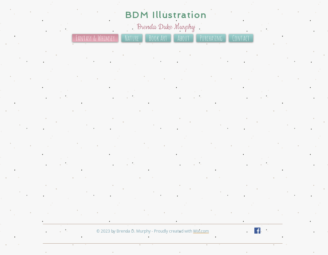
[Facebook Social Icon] (257, 231)
